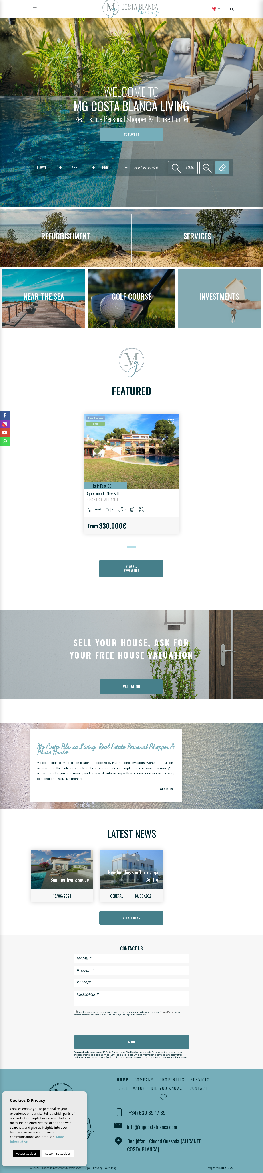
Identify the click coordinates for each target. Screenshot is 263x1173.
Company (144, 1080)
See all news (131, 917)
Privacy (97, 1168)
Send (131, 1042)
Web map (110, 1168)
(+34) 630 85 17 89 (146, 1112)
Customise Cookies (57, 1153)
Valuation (131, 686)
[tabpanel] (131, 474)
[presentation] (97, 1026)
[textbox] (50, 167)
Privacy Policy (166, 1012)
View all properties (131, 568)
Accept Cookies (26, 1153)
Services (200, 1080)
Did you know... (167, 1088)
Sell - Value (132, 1088)
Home (123, 1080)
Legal (87, 1168)
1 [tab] (128, 547)
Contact (199, 1088)
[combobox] (49, 168)
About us (166, 788)
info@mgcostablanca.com (152, 1127)
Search (182, 167)
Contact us (131, 134)
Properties (172, 1080)
